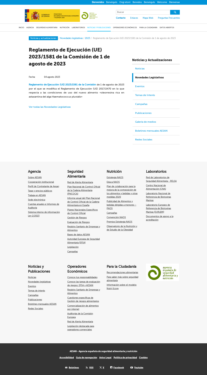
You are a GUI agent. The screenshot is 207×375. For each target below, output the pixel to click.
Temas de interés (36, 291)
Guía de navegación (86, 357)
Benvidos (137, 2)
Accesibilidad (66, 357)
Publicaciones (143, 113)
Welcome (162, 2)
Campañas (141, 104)
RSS (91, 367)
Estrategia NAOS (115, 177)
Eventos (139, 86)
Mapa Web (148, 18)
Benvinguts (111, 2)
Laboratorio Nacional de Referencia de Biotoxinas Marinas (158, 197)
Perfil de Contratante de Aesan (43, 186)
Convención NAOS (116, 217)
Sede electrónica (36, 200)
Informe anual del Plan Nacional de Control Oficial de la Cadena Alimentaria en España (83, 202)
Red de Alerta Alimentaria (80, 182)
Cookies (143, 357)
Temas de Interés (145, 95)
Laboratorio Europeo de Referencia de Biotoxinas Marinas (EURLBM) (158, 208)
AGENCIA (30, 28)
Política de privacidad (125, 357)
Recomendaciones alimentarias (122, 272)
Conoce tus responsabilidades (82, 277)
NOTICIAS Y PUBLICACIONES (99, 28)
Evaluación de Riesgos (78, 222)
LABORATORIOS (78, 28)
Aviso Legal (105, 357)
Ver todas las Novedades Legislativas (50, 107)
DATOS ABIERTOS (167, 28)
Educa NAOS (113, 182)
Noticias (140, 68)
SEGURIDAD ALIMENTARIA (46, 28)
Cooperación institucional (41, 182)
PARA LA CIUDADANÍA (148, 28)
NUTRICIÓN (64, 28)
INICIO (21, 28)
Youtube (138, 367)
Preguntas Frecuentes (169, 18)
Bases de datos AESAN (78, 235)
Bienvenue (174, 2)
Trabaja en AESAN (37, 195)
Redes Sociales (143, 139)
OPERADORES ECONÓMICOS (125, 28)
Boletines (74, 367)
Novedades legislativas (39, 282)
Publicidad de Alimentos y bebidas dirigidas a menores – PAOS (121, 205)
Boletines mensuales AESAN (151, 130)
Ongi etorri (124, 2)
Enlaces (134, 18)
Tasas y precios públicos (40, 191)
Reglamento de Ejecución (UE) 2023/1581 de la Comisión (62, 84)
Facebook (118, 367)
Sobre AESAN (35, 177)
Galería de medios (145, 121)
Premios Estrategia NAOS (119, 222)
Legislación (72, 247)
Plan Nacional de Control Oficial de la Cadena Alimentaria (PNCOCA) (83, 190)
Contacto (121, 18)
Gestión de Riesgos (77, 218)
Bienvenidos (98, 2)
